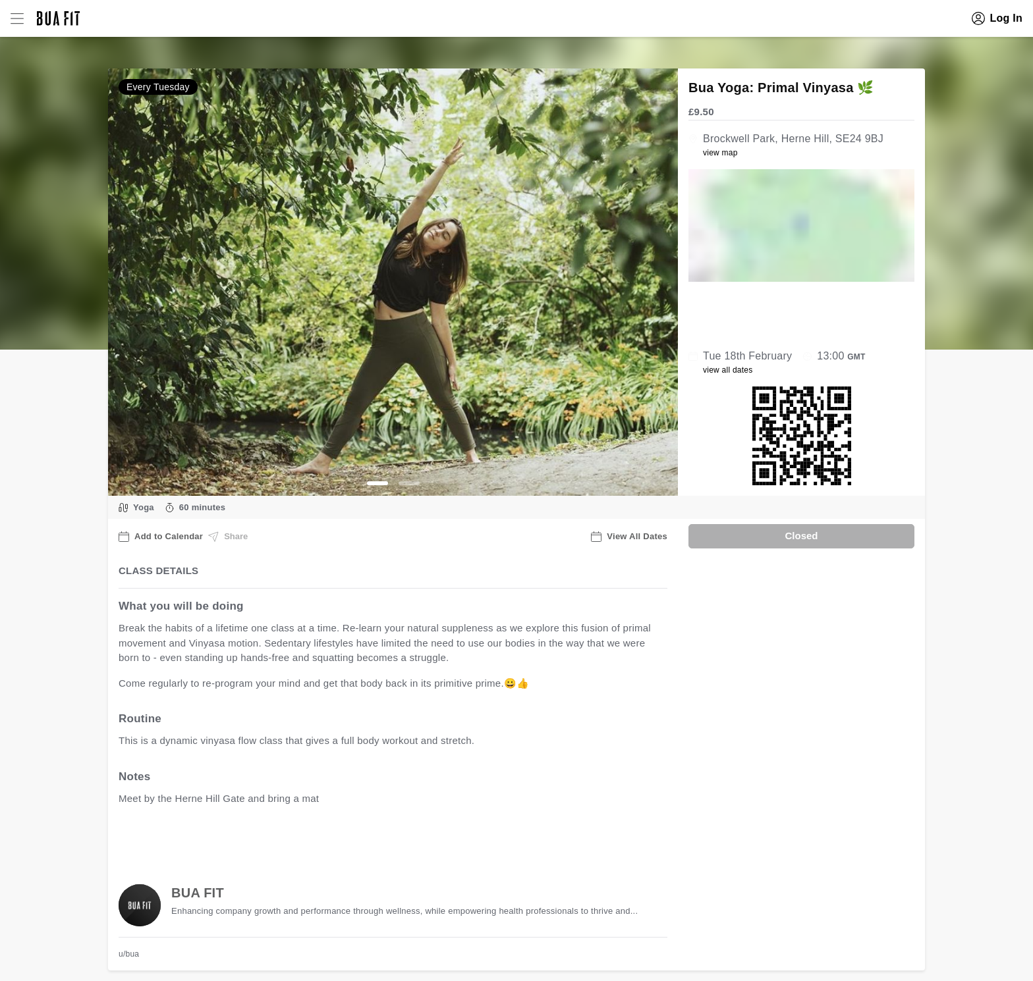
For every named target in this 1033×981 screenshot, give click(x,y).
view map (720, 152)
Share (228, 536)
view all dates (728, 370)
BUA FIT (197, 893)
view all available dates (385, 839)
